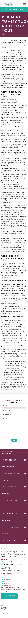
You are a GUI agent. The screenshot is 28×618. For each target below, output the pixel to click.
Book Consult (9, 596)
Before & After (7, 583)
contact (20, 384)
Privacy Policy (7, 585)
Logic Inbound (18, 614)
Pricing (5, 578)
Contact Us (6, 581)
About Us (6, 576)
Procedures (7, 579)
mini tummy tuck (6, 46)
